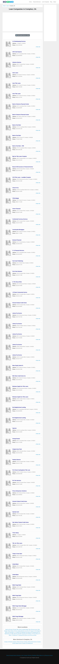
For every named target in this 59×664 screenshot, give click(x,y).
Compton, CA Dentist (8, 641)
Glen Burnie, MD (17, 633)
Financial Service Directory (15, 655)
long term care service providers (30, 635)
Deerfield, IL (12, 632)
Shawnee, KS (29, 632)
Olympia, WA (21, 635)
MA (12, 633)
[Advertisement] (22, 22)
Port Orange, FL (38, 630)
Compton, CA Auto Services (18, 641)
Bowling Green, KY (36, 632)
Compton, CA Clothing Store (27, 643)
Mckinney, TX (15, 635)
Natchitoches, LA (8, 633)
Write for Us (42, 655)
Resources (47, 655)
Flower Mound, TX (36, 633)
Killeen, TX (11, 635)
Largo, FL (32, 630)
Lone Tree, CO (27, 630)
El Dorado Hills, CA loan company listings (20, 629)
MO (20, 633)
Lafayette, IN (18, 632)
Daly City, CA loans (8, 629)
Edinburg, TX (30, 633)
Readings (34, 655)
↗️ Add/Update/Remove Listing (22, 35)
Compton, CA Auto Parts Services (30, 641)
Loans (7, 5)
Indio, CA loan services (33, 629)
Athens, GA (7, 632)
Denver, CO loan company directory (17, 630)
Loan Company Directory (26, 655)
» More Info (38, 46)
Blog (51, 1)
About (54, 1)
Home (30, 1)
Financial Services (37, 1)
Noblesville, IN (24, 632)
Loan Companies (45, 1)
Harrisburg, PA (24, 633)
